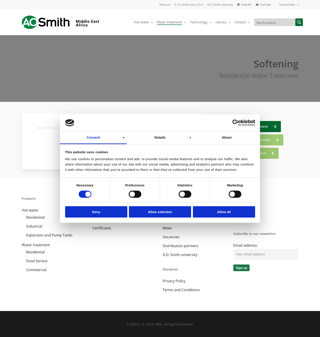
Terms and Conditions (181, 289)
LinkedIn (240, 210)
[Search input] (274, 22)
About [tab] (227, 137)
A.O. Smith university (180, 254)
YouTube (240, 219)
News (167, 228)
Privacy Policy (174, 280)
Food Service (37, 260)
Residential (35, 217)
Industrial (34, 226)
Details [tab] (160, 137)
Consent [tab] (93, 137)
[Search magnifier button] (299, 22)
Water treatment (36, 244)
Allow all (224, 212)
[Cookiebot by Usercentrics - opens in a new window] (235, 122)
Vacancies (171, 236)
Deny (96, 212)
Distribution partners (180, 245)
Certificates (101, 228)
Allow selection (160, 212)
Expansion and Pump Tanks (49, 235)
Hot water (30, 210)
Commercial (36, 269)
